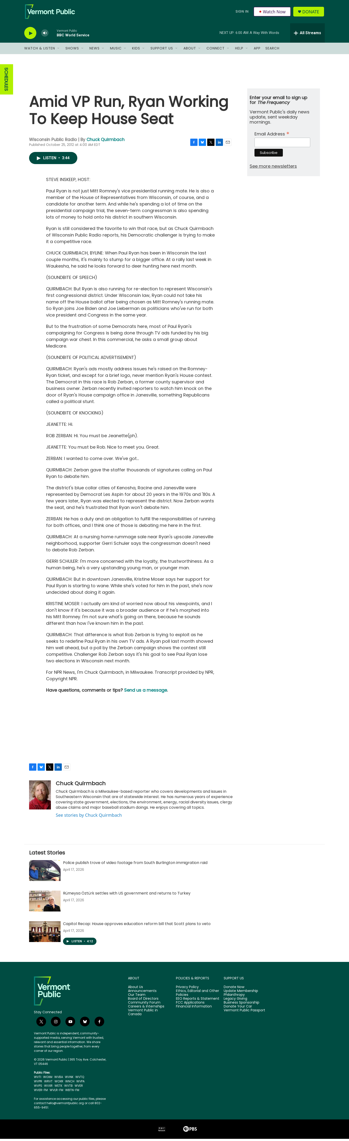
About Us (135, 989)
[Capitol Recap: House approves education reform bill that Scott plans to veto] (45, 933)
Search (272, 50)
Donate (311, 12)
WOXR (59, 1083)
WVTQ (79, 1079)
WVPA (80, 1083)
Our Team (136, 997)
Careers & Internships (146, 1009)
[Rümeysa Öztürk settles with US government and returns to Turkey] (45, 903)
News (94, 50)
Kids (136, 50)
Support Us (162, 50)
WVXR (48, 1088)
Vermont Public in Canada (143, 1014)
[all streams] (307, 35)
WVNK (69, 1079)
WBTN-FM (72, 1092)
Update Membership (241, 993)
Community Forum (144, 1005)
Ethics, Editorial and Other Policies (197, 995)
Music (116, 50)
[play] (30, 35)
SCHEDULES (6, 81)
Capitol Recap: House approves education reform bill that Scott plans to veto (137, 926)
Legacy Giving (235, 1001)
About (189, 50)
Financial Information (194, 1009)
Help (239, 50)
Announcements (142, 993)
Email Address (271, 135)
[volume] (45, 35)
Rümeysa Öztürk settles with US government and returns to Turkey (126, 895)
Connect (215, 50)
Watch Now (272, 13)
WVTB (68, 1088)
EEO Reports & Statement (197, 1001)
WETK (58, 1088)
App (257, 50)
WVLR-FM (56, 1092)
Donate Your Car (238, 1009)
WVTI (37, 1079)
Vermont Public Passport (244, 1012)
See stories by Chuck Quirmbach (89, 817)
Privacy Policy (187, 989)
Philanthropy (234, 997)
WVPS (38, 1088)
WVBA (58, 1079)
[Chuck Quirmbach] (40, 797)
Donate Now (234, 989)
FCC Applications (190, 1005)
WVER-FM (41, 1092)
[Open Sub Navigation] (59, 50)
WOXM (47, 1079)
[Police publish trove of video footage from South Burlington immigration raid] (45, 872)
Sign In (241, 12)
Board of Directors (143, 1001)
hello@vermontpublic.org (65, 1105)
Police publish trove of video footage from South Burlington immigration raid (135, 865)
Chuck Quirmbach (106, 142)
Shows (72, 50)
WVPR (38, 1083)
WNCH (69, 1083)
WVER (79, 1088)
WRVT (48, 1083)
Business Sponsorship (241, 1005)
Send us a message (145, 692)
